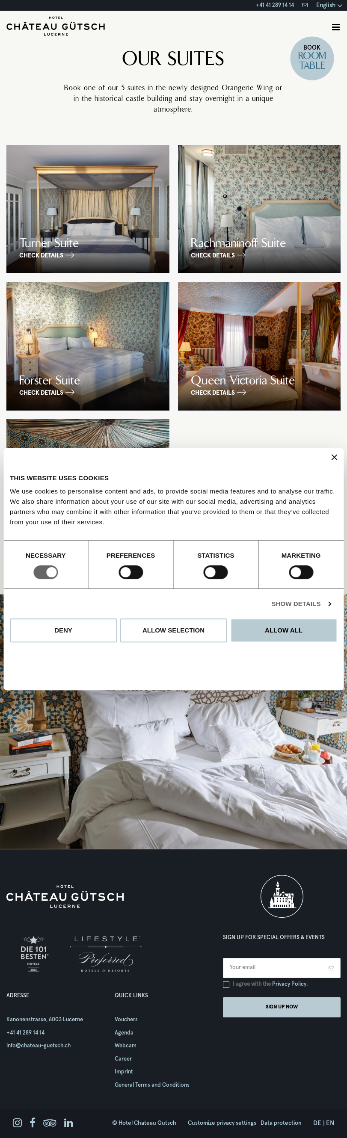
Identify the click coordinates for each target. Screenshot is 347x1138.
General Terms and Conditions (152, 1085)
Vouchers (126, 1020)
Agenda (124, 1033)
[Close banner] (334, 457)
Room (312, 56)
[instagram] (17, 1123)
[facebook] (33, 1123)
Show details (295, 603)
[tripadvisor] (49, 1123)
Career (123, 1059)
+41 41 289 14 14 (275, 5)
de (317, 1123)
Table (312, 66)
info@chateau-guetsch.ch (38, 1046)
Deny (63, 630)
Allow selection (173, 630)
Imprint (124, 1072)
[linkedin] (68, 1123)
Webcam (125, 1046)
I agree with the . (270, 984)
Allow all (284, 630)
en (330, 1123)
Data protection (281, 1123)
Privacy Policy (289, 984)
